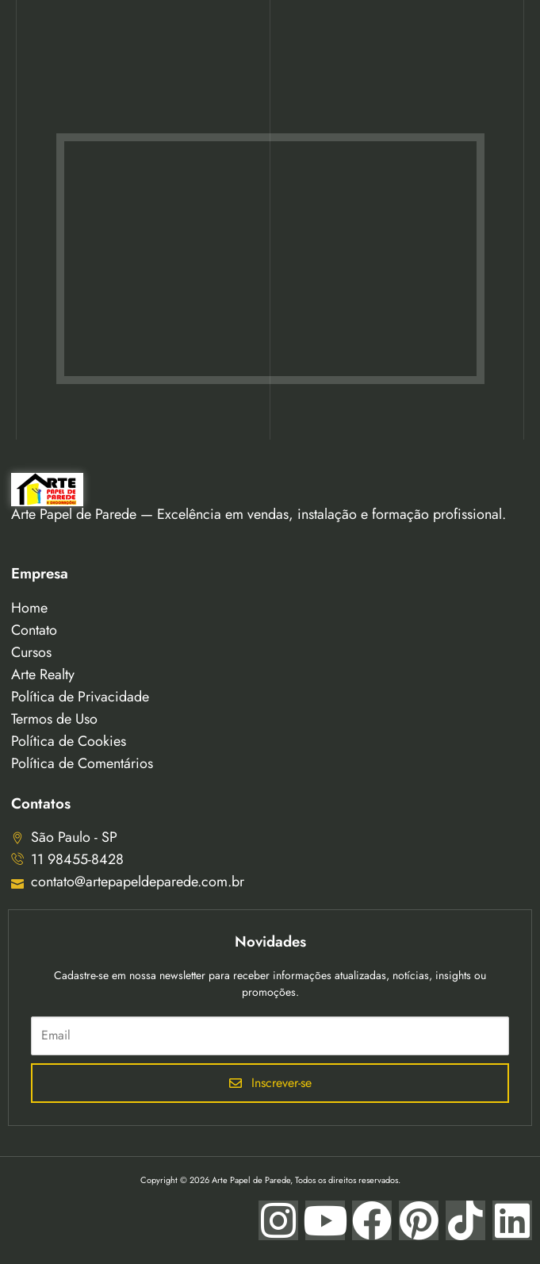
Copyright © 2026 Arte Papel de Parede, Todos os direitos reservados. (270, 1180)
